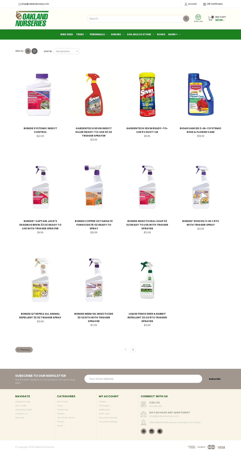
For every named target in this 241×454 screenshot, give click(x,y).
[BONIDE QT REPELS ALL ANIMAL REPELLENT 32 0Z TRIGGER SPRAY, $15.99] (40, 280)
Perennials (99, 34)
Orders (102, 401)
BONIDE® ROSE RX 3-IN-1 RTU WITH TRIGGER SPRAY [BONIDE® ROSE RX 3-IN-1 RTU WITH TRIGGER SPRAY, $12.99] (200, 223)
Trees (81, 34)
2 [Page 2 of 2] (133, 349)
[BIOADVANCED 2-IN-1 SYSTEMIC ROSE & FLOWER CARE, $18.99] (200, 94)
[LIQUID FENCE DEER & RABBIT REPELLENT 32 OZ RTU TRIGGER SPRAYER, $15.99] (147, 280)
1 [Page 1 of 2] (125, 349)
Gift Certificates (212, 4)
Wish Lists (198, 18)
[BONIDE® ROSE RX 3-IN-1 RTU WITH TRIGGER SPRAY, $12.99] (200, 187)
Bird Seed (66, 34)
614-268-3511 (155, 406)
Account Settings (108, 421)
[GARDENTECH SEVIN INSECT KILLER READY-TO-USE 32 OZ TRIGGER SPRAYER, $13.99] (93, 94)
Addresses (104, 409)
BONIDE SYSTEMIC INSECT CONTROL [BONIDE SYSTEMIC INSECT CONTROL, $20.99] (40, 130)
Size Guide (20, 405)
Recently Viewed (108, 417)
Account (191, 4)
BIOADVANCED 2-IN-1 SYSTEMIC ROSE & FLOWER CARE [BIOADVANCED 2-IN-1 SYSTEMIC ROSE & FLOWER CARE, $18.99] (200, 130)
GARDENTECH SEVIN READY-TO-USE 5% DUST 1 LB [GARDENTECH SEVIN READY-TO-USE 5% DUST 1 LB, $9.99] (147, 130)
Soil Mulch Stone (140, 34)
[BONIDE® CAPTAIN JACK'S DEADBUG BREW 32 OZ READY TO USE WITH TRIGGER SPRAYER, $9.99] (40, 187)
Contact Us (21, 413)
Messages (104, 405)
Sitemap (19, 417)
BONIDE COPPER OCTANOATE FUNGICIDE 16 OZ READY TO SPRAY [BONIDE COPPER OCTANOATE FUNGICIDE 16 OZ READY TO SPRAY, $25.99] (94, 224)
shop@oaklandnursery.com (33, 4)
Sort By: (48, 51)
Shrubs (117, 34)
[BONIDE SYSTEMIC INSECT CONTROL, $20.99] (40, 94)
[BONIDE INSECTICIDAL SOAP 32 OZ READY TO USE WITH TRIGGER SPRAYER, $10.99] (147, 187)
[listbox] (67, 51)
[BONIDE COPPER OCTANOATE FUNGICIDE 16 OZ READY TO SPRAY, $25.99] (93, 187)
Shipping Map (22, 401)
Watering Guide (23, 409)
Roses (161, 34)
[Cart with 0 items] (220, 18)
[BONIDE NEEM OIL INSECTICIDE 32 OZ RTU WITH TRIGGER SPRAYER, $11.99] (93, 280)
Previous (23, 349)
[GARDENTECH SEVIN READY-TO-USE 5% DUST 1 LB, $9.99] (147, 94)
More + (174, 34)
